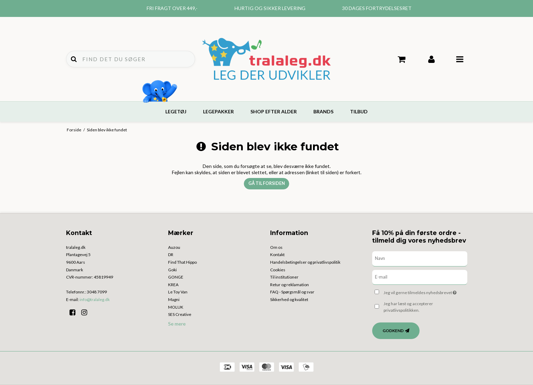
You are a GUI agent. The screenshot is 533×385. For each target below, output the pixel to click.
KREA (173, 284)
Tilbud (359, 111)
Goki (172, 269)
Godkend (393, 330)
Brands (323, 111)
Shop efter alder (273, 111)
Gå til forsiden (266, 183)
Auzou (174, 247)
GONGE (175, 277)
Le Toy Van (177, 291)
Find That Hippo (182, 262)
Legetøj (175, 111)
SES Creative (179, 314)
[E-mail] (419, 277)
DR (170, 254)
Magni (174, 299)
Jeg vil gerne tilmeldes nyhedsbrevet (425, 291)
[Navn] (419, 258)
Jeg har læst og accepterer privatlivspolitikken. (408, 306)
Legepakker (218, 111)
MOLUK (175, 307)
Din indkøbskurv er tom (402, 59)
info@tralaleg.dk (95, 299)
